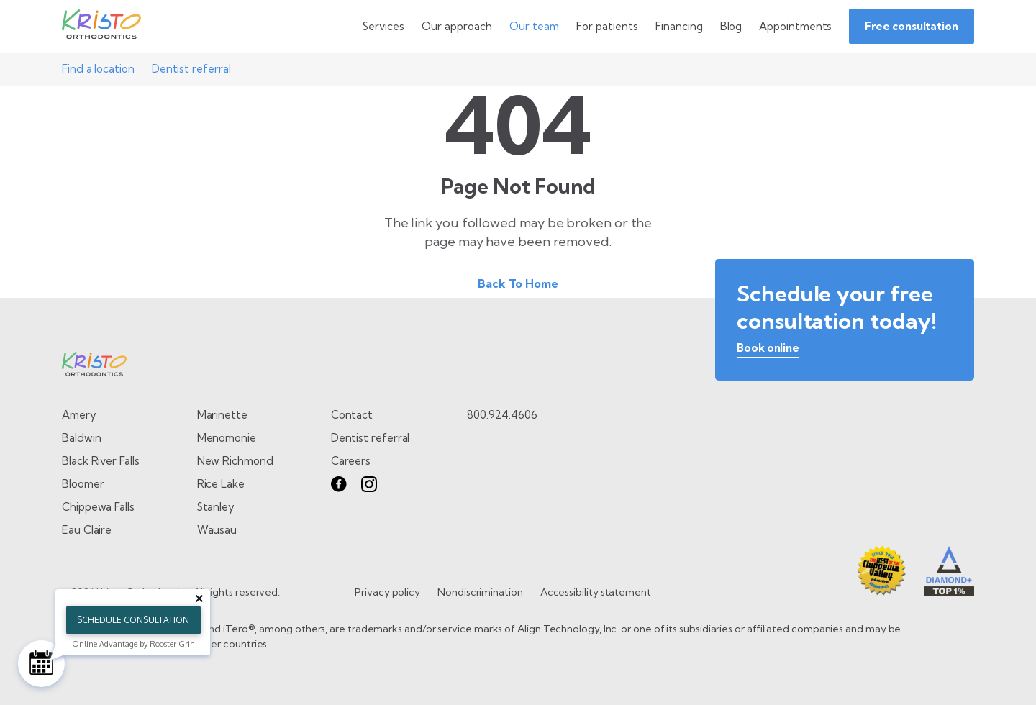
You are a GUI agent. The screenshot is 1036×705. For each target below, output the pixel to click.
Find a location (98, 69)
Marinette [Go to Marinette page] (222, 415)
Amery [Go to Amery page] (79, 415)
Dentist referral (191, 69)
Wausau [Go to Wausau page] (217, 530)
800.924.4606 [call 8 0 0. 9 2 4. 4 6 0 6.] (502, 415)
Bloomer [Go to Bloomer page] (83, 484)
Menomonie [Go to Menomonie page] (226, 438)
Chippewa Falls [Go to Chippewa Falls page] (98, 507)
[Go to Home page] (101, 26)
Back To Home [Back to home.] (518, 283)
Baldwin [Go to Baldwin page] (81, 438)
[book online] (768, 350)
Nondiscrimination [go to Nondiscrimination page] (480, 592)
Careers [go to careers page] (351, 461)
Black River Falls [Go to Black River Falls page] (101, 461)
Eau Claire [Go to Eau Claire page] (87, 530)
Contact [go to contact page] (352, 415)
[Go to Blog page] (731, 26)
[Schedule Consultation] (41, 663)
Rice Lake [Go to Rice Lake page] (221, 484)
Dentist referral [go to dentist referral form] (370, 438)
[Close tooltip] (199, 598)
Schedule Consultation (133, 619)
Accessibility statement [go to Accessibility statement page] (595, 592)
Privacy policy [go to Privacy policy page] (387, 592)
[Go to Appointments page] (795, 26)
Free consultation (911, 26)
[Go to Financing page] (678, 26)
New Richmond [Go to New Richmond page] (235, 461)
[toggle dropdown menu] (383, 26)
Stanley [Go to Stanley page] (216, 507)
